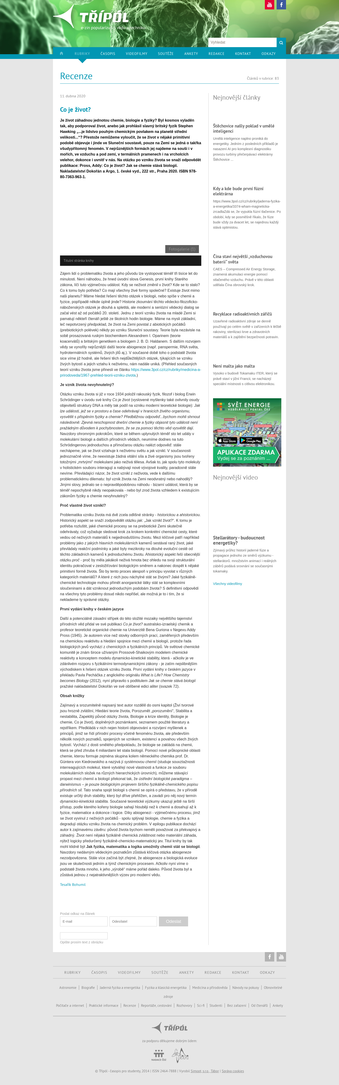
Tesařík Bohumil (73, 884)
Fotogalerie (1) (182, 249)
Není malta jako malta (234, 366)
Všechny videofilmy (227, 584)
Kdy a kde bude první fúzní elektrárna (238, 191)
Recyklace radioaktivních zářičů (242, 314)
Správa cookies (233, 1071)
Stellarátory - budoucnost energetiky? (239, 540)
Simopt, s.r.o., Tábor (205, 1071)
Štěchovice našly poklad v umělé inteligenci (243, 128)
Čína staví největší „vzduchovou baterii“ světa (242, 259)
